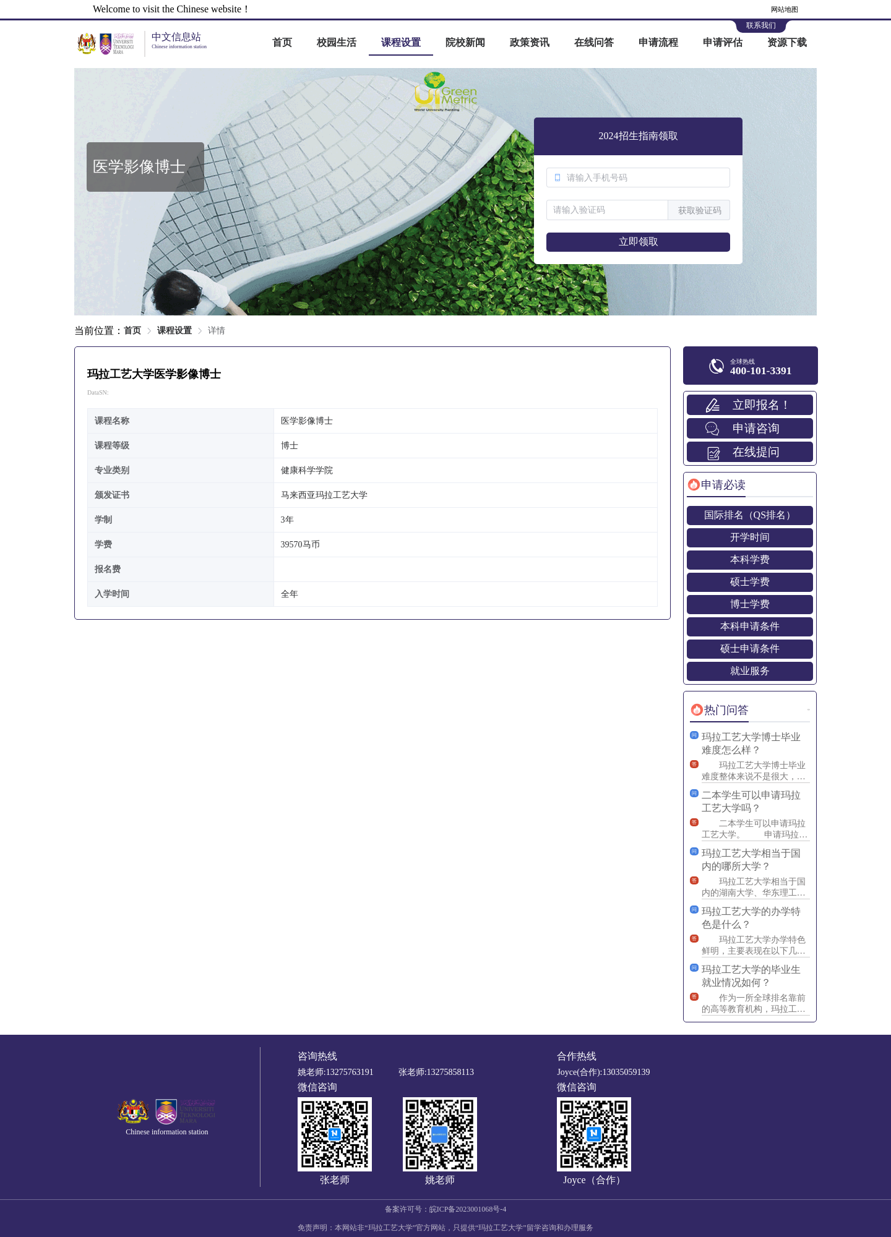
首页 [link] (132, 330)
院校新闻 (465, 42)
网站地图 (784, 9)
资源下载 (787, 42)
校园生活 (336, 42)
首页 (282, 42)
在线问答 (594, 42)
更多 (808, 709)
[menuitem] (282, 43)
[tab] (716, 485)
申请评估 (722, 42)
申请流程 (658, 42)
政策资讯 (529, 42)
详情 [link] (216, 330)
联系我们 (761, 25)
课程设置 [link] (174, 330)
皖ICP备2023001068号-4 (468, 1209)
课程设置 (401, 42)
